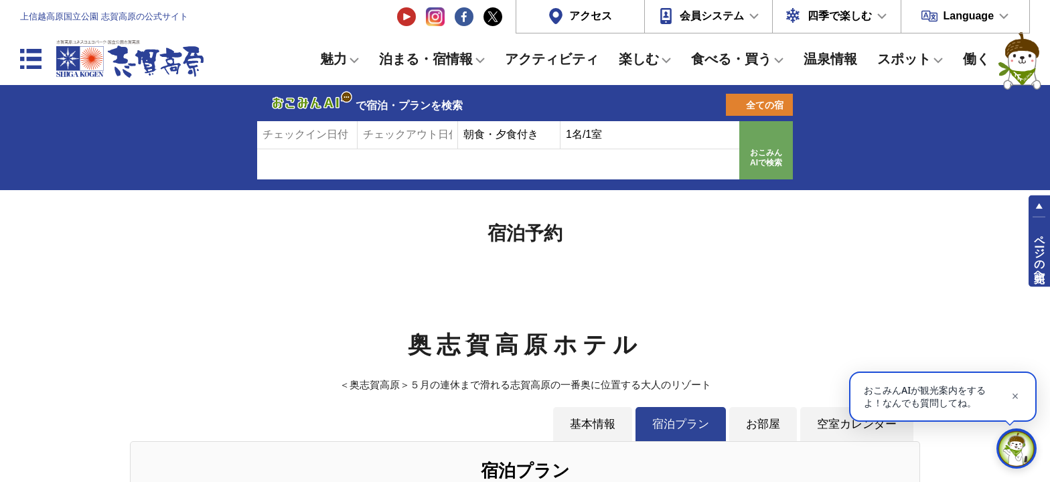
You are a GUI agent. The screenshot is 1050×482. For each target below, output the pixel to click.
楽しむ (639, 59)
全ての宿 (764, 105)
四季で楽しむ (840, 15)
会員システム (712, 15)
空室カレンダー (857, 423)
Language (968, 15)
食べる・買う (731, 59)
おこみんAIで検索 (766, 158)
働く (976, 59)
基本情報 (592, 423)
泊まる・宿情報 (426, 59)
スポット (904, 59)
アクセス (590, 15)
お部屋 (763, 423)
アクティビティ (552, 59)
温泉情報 (830, 59)
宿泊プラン (680, 423)
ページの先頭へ (1039, 253)
